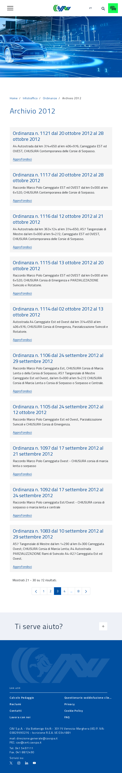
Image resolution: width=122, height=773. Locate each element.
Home (14, 98)
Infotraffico (30, 98)
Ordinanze (50, 98)
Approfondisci (22, 159)
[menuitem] (22, 698)
